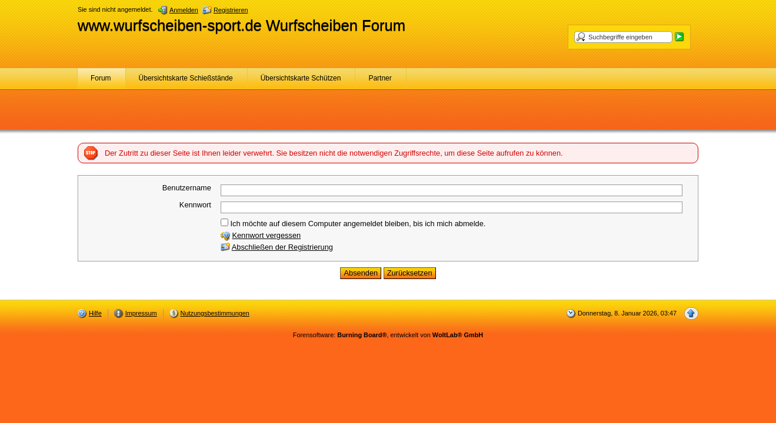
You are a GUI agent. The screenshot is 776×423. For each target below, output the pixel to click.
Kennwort (195, 204)
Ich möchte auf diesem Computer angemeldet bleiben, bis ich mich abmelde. (353, 223)
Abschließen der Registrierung (282, 247)
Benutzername (186, 187)
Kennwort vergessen (266, 235)
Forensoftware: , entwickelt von (388, 334)
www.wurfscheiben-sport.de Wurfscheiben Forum (241, 25)
